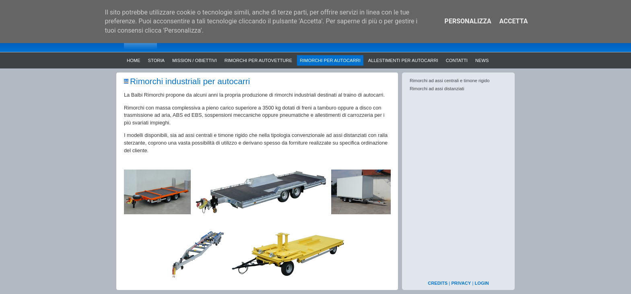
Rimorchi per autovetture (258, 60)
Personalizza (468, 21)
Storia (156, 60)
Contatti (457, 60)
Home (133, 60)
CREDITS (437, 283)
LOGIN (481, 283)
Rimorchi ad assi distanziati (437, 88)
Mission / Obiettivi (194, 60)
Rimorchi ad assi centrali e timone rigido (449, 80)
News (482, 60)
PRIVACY (461, 283)
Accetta (513, 21)
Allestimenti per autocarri (403, 60)
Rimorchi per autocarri (330, 60)
